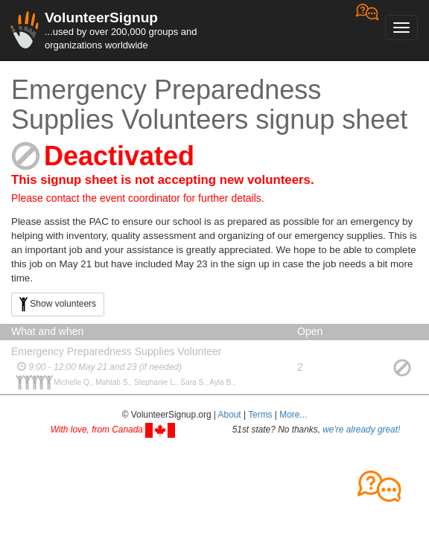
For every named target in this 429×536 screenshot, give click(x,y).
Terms (260, 414)
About (229, 414)
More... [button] (293, 414)
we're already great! (361, 429)
